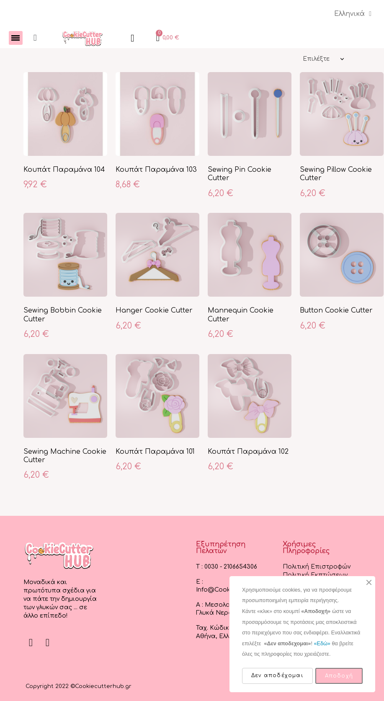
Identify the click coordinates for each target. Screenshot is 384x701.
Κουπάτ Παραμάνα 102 (248, 452)
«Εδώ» (322, 644)
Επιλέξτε (316, 59)
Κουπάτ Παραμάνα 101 (155, 452)
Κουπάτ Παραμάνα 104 (64, 170)
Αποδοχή (339, 676)
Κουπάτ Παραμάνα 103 (156, 170)
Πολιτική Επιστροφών (316, 567)
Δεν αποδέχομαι (277, 675)
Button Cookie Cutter (336, 311)
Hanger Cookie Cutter (154, 311)
